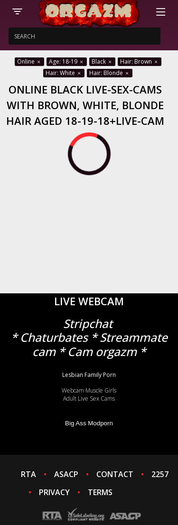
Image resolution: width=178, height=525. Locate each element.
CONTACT (114, 474)
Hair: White (64, 73)
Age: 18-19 (66, 61)
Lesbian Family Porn (89, 375)
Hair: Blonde (109, 73)
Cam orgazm (102, 351)
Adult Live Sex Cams (89, 398)
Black (102, 61)
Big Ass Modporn (89, 423)
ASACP (66, 474)
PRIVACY (54, 492)
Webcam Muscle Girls (89, 390)
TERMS (100, 492)
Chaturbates (54, 337)
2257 (160, 474)
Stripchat (87, 323)
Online (29, 61)
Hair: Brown (139, 61)
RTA (28, 474)
